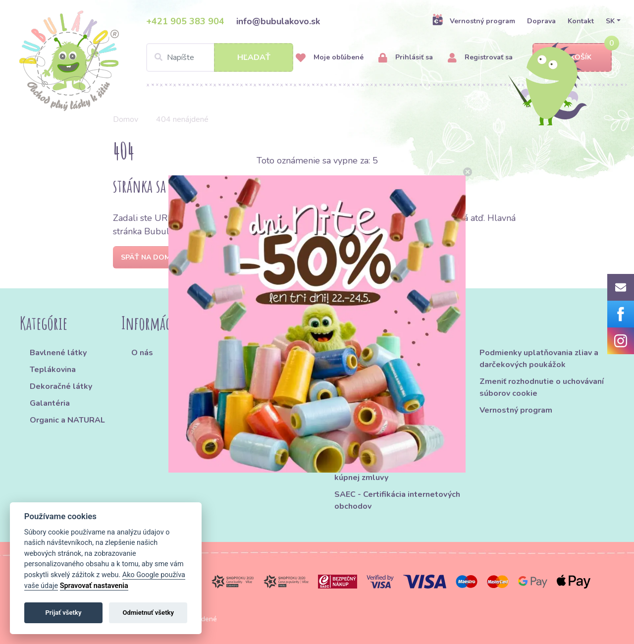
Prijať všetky (63, 612)
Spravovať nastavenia (94, 586)
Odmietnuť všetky (148, 612)
